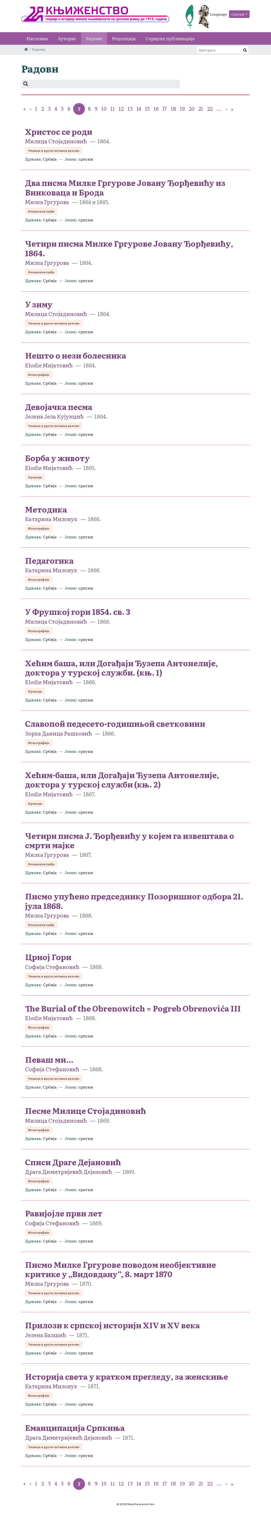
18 (173, 108)
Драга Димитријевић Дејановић (68, 1171)
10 (104, 108)
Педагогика (49, 560)
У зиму (39, 304)
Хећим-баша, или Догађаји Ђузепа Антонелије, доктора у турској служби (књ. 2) (122, 779)
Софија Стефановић (52, 967)
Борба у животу (57, 458)
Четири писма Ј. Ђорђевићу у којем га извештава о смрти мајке (129, 840)
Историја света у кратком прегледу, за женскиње (126, 1376)
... (219, 108)
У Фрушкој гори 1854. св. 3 (77, 611)
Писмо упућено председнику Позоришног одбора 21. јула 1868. (134, 900)
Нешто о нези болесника (75, 355)
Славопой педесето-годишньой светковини (115, 723)
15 (147, 108)
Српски (237, 14)
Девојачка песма (58, 406)
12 (121, 108)
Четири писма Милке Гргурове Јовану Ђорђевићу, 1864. (129, 247)
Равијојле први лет (63, 1213)
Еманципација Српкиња (75, 1427)
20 (191, 108)
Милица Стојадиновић (56, 141)
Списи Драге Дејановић (73, 1162)
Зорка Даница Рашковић (59, 733)
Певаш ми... (49, 1059)
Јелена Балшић (45, 1335)
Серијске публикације (170, 38)
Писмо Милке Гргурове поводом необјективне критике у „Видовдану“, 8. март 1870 (120, 1269)
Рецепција (124, 38)
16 (156, 108)
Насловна (37, 38)
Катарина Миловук (51, 519)
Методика (46, 509)
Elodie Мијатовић (49, 365)
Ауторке (67, 38)
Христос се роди (58, 131)
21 (200, 108)
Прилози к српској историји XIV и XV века (112, 1325)
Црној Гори (48, 957)
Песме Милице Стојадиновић (85, 1110)
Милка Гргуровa (47, 202)
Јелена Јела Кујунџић (54, 416)
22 (210, 108)
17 (165, 108)
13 (130, 108)
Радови (94, 38)
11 (112, 108)
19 (182, 108)
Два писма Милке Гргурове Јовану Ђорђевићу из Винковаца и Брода (125, 187)
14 (138, 108)
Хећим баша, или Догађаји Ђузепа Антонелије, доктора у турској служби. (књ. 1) (121, 667)
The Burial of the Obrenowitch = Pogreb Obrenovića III (133, 1008)
